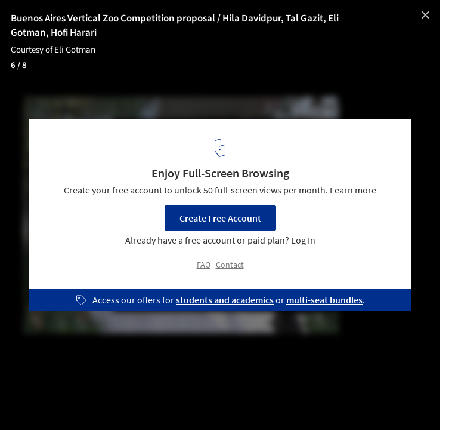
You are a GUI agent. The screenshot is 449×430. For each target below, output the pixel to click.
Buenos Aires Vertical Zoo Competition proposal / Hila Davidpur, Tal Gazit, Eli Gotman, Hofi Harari (175, 25)
